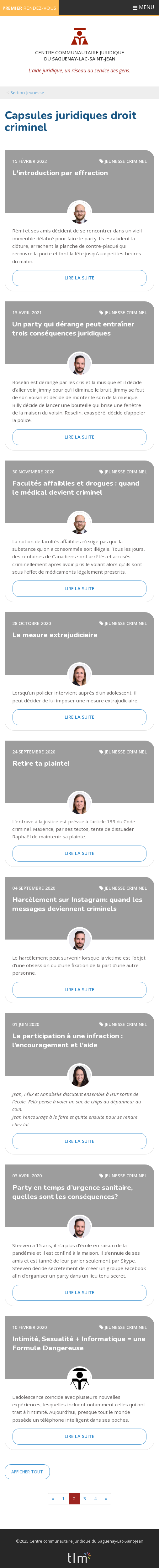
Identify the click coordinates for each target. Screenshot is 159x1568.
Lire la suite (79, 278)
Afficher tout (27, 1472)
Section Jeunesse (27, 93)
